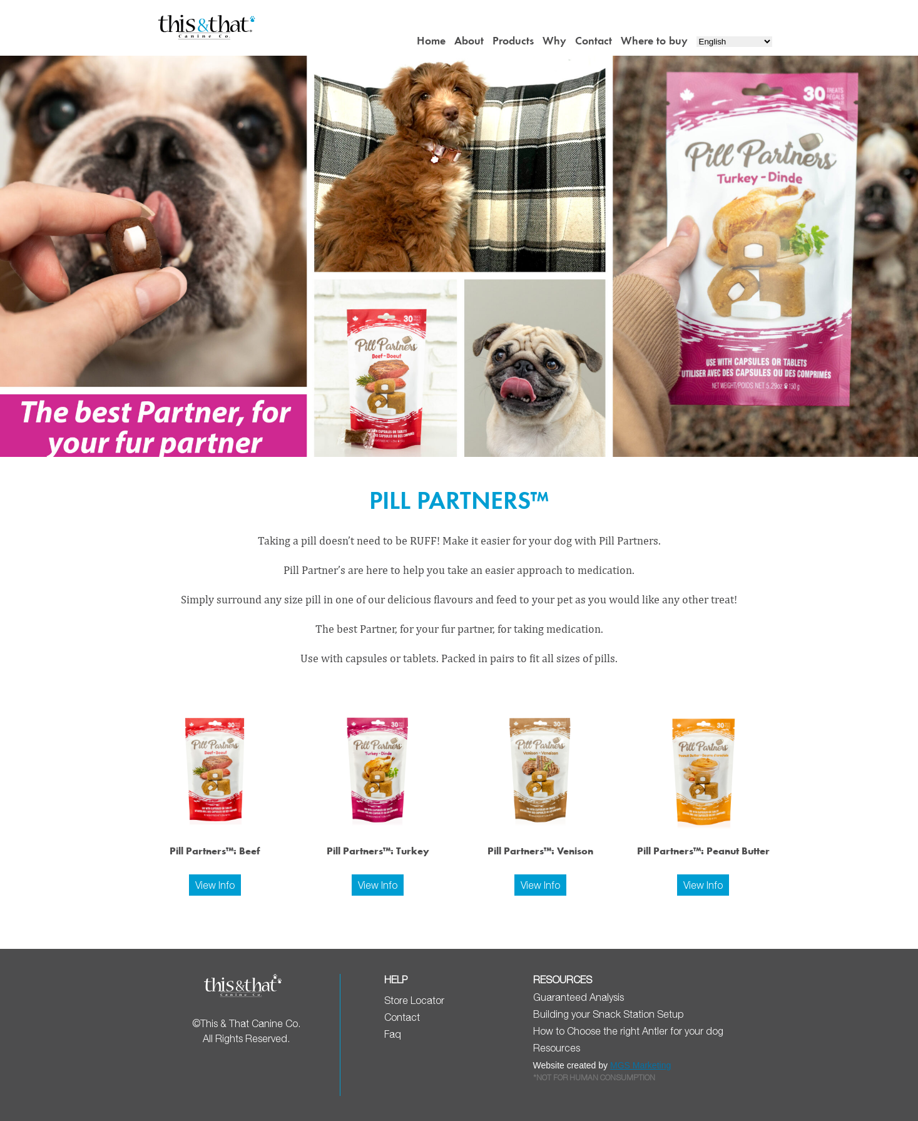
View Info (215, 885)
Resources (556, 1047)
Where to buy (654, 41)
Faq (392, 1034)
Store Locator (414, 1000)
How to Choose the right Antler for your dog (628, 1031)
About (469, 41)
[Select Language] (734, 41)
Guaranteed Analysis (578, 997)
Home (431, 41)
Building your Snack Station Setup (608, 1014)
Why (554, 41)
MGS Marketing (640, 1065)
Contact (593, 41)
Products (513, 41)
